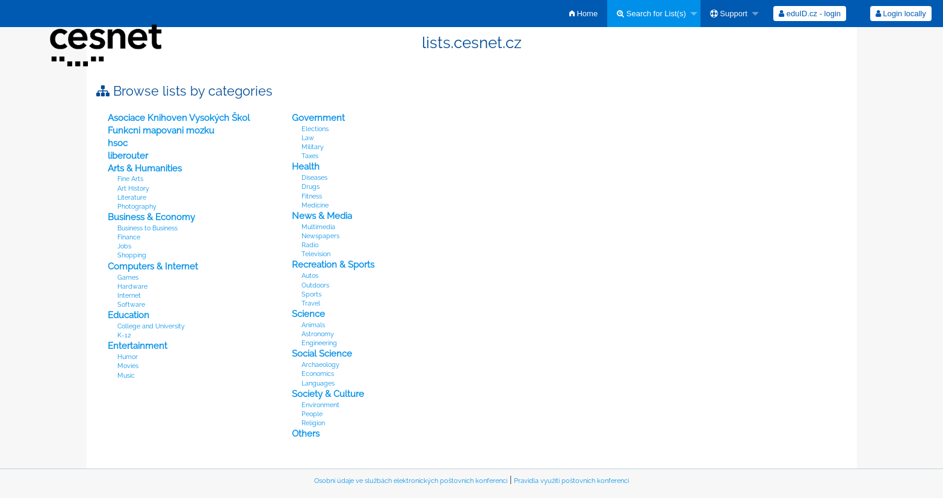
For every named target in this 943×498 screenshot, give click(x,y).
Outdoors (315, 285)
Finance (128, 237)
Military (312, 147)
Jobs (124, 246)
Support (728, 13)
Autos (309, 276)
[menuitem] (583, 13)
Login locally (901, 13)
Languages (318, 383)
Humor (127, 357)
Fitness (311, 196)
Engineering (319, 343)
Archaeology (320, 365)
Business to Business (147, 228)
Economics (317, 374)
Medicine (315, 205)
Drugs (310, 187)
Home (583, 13)
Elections (315, 129)
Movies (127, 366)
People (312, 414)
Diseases (314, 178)
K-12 (124, 335)
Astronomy (317, 334)
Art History (133, 188)
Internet (129, 296)
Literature (131, 197)
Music (126, 376)
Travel (310, 303)
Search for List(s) (651, 13)
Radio (309, 245)
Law (307, 138)
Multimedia (318, 227)
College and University (151, 326)
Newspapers (320, 236)
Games (127, 277)
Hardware (132, 286)
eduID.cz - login (810, 13)
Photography (136, 207)
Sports (311, 294)
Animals (313, 325)
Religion (313, 423)
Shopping (131, 255)
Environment (320, 405)
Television (315, 254)
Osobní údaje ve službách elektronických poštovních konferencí (410, 481)
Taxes (309, 156)
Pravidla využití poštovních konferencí (571, 481)
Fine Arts (130, 179)
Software (131, 305)
